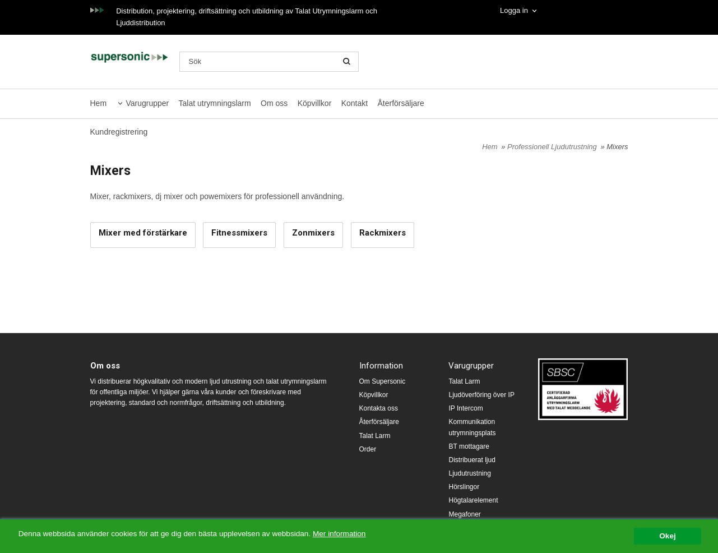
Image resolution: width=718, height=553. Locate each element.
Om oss (274, 103)
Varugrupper (147, 103)
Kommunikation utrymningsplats (471, 427)
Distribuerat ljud (471, 460)
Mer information (339, 533)
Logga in (514, 10)
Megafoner (464, 514)
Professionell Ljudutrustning (553, 146)
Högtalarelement (473, 500)
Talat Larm (375, 436)
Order (368, 449)
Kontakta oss (378, 408)
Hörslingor (463, 487)
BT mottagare (468, 446)
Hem (98, 103)
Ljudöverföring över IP (481, 395)
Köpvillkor (315, 103)
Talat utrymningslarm (215, 103)
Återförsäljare (401, 103)
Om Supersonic (382, 381)
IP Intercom (465, 408)
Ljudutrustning (469, 473)
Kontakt (354, 103)
